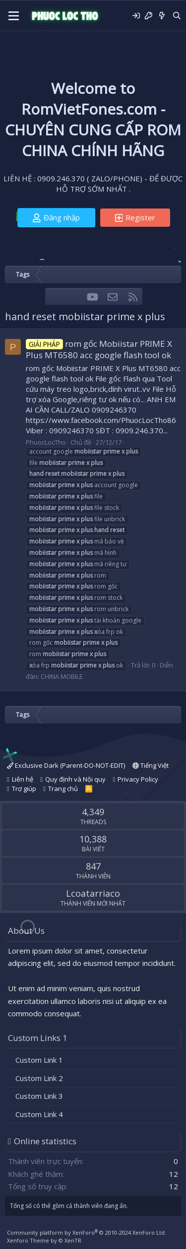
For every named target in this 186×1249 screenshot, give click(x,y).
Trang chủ (63, 788)
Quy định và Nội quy (75, 779)
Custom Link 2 (39, 1078)
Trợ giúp (24, 788)
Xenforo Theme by (44, 1240)
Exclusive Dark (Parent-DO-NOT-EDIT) (66, 765)
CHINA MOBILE (62, 676)
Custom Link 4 (39, 1114)
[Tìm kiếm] (177, 15)
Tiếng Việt (150, 765)
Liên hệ (22, 779)
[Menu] (13, 16)
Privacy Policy (138, 779)
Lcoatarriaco (93, 893)
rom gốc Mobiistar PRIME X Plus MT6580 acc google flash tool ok (99, 349)
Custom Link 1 (39, 1060)
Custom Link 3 (39, 1096)
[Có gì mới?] (162, 15)
